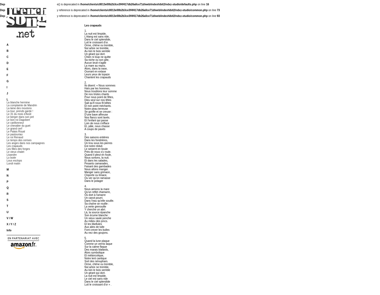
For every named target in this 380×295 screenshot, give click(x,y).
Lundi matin (13, 163)
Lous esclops (14, 160)
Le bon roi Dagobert (18, 119)
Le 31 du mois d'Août (19, 114)
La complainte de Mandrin (22, 105)
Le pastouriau (15, 134)
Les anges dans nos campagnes (26, 143)
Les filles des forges (18, 149)
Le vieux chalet (15, 151)
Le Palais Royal (16, 131)
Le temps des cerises (19, 140)
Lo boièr (11, 157)
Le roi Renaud (15, 137)
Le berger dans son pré (20, 117)
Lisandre (12, 154)
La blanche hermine (18, 102)
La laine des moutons (19, 108)
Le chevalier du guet (18, 125)
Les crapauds (14, 146)
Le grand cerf (14, 128)
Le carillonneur (15, 122)
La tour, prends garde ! (20, 111)
